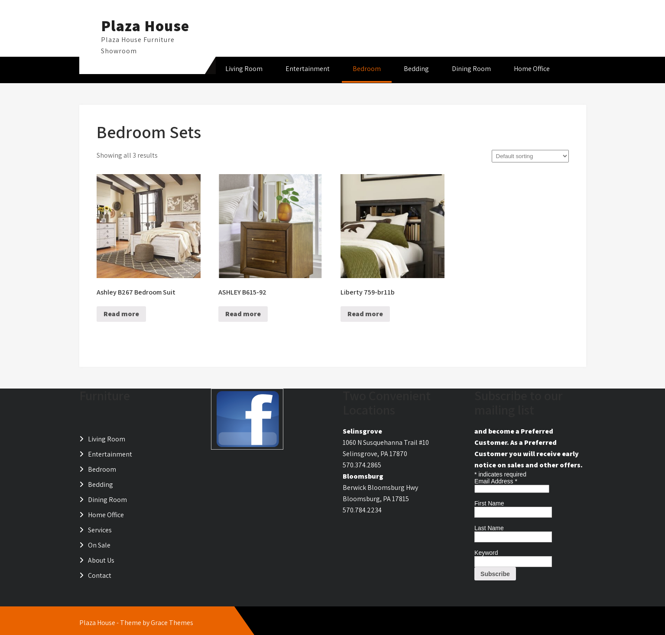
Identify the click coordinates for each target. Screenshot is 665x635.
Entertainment (307, 68)
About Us (101, 560)
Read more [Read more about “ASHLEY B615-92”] (243, 313)
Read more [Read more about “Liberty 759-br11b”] (365, 313)
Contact (99, 575)
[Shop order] (530, 156)
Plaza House (145, 26)
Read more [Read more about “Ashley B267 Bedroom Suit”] (121, 313)
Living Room (244, 68)
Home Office (532, 68)
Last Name (489, 528)
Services (100, 530)
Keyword (486, 552)
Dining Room (471, 68)
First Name (489, 503)
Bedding (416, 68)
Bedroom (367, 68)
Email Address (495, 481)
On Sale (99, 545)
